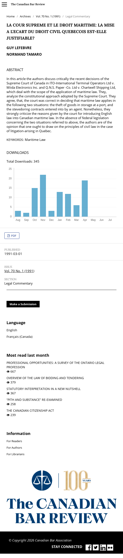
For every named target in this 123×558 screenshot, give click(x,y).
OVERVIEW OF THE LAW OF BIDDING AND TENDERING (45, 378)
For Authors (14, 448)
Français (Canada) (19, 337)
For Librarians (15, 454)
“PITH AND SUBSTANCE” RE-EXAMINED (34, 400)
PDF (13, 236)
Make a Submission (23, 304)
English (12, 330)
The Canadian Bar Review (28, 4)
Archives (25, 16)
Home (11, 16)
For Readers (14, 441)
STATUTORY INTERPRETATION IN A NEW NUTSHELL (44, 389)
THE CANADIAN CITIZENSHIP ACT (30, 410)
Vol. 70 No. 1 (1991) (48, 16)
